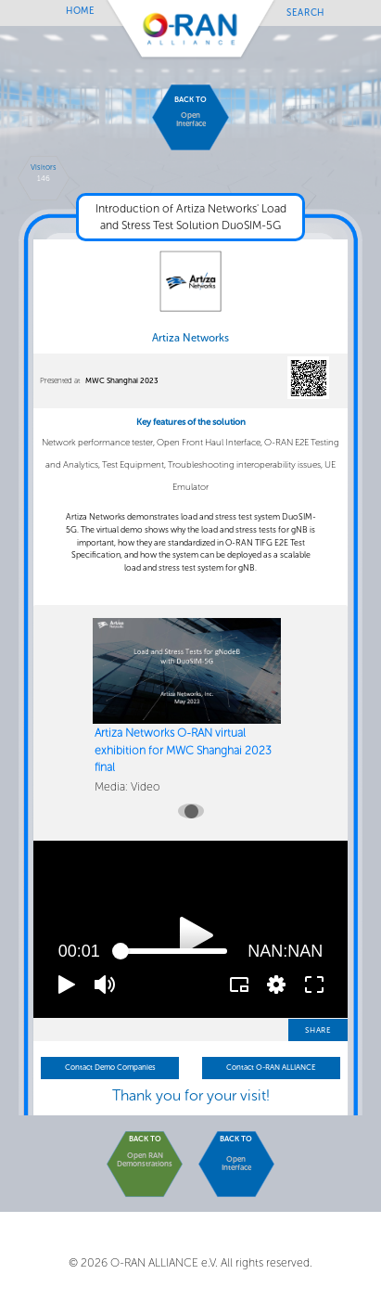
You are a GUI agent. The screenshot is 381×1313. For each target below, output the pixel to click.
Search (305, 12)
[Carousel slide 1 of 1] (191, 811)
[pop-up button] (276, 984)
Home (80, 11)
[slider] (174, 951)
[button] (66, 984)
